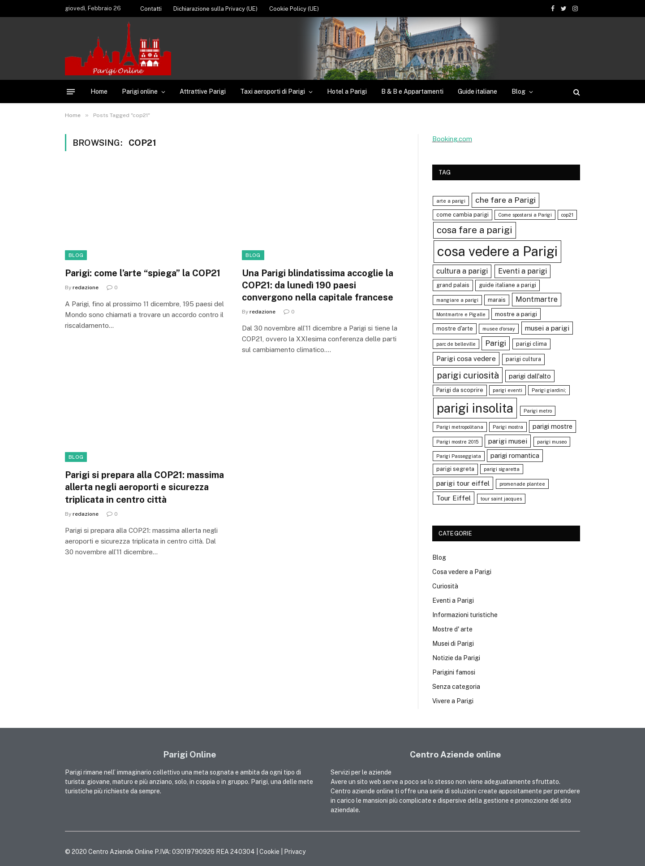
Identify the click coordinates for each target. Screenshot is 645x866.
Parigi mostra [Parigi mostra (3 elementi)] (508, 427)
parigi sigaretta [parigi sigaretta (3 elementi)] (502, 469)
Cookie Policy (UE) (294, 8)
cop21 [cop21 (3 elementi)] (567, 215)
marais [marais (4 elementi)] (497, 299)
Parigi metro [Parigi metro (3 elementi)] (538, 410)
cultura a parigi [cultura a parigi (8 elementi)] (462, 271)
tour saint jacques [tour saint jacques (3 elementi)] (501, 498)
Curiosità (445, 586)
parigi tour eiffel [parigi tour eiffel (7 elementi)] (463, 483)
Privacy (294, 851)
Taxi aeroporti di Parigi (272, 91)
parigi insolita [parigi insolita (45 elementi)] (475, 408)
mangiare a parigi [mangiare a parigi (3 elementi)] (457, 300)
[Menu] (71, 92)
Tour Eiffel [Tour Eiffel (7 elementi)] (453, 498)
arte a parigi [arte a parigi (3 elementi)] (450, 201)
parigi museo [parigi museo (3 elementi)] (552, 441)
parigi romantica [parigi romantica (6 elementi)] (514, 455)
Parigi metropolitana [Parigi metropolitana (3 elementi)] (459, 427)
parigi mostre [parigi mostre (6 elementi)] (552, 426)
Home (99, 91)
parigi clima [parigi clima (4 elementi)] (531, 343)
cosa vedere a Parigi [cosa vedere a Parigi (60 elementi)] (497, 251)
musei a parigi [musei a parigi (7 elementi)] (547, 328)
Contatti (151, 8)
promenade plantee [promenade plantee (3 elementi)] (522, 484)
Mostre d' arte (452, 629)
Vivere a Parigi (452, 701)
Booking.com (452, 139)
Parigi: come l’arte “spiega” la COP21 (142, 273)
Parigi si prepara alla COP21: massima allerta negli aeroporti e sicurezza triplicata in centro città (144, 487)
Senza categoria (456, 686)
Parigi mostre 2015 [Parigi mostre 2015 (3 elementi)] (457, 441)
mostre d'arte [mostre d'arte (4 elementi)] (454, 328)
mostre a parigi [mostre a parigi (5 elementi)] (516, 314)
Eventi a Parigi (453, 600)
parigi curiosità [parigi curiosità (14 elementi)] (468, 375)
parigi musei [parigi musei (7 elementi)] (507, 441)
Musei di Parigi (453, 643)
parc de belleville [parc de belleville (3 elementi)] (456, 344)
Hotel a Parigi (347, 91)
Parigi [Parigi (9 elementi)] (495, 343)
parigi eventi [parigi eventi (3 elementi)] (507, 390)
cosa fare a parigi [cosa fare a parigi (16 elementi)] (474, 229)
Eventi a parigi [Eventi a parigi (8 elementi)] (522, 271)
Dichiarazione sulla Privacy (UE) (215, 8)
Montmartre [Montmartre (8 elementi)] (537, 299)
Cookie (269, 851)
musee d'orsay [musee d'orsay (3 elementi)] (498, 328)
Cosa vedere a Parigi (461, 571)
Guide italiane (477, 91)
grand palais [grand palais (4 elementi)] (452, 285)
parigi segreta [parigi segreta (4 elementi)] (455, 469)
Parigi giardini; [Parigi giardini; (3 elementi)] (549, 390)
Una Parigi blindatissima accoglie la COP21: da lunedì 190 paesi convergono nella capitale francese (317, 285)
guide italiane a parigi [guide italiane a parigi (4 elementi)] (507, 285)
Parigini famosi (453, 672)
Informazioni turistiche (465, 614)
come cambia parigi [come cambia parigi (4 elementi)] (462, 214)
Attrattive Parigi (203, 91)
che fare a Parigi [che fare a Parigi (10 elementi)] (505, 200)
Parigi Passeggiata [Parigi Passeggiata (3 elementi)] (458, 456)
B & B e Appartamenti (412, 91)
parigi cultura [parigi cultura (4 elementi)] (523, 359)
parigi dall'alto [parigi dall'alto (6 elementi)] (530, 376)
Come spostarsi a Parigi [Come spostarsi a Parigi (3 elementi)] (525, 215)
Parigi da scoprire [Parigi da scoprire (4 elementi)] (459, 390)
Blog (518, 91)
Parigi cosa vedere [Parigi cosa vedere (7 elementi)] (466, 358)
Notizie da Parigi (456, 657)
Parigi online (140, 91)
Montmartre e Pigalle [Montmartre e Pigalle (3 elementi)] (461, 314)
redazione (86, 287)
